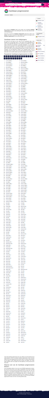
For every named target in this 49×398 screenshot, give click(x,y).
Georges (22, 292)
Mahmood (22, 332)
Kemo (22, 109)
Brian (22, 316)
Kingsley (22, 201)
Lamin (7, 60)
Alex (21, 140)
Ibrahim (22, 127)
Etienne (7, 311)
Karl (6, 309)
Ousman (7, 65)
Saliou (22, 258)
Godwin (22, 335)
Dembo (7, 136)
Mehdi (22, 306)
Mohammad (8, 266)
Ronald (7, 246)
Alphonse (7, 295)
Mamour (22, 188)
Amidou (22, 290)
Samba (22, 78)
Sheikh (22, 89)
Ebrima (22, 60)
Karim (22, 212)
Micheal (7, 300)
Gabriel (7, 146)
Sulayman (22, 70)
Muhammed (23, 68)
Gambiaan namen (41, 20)
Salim (22, 232)
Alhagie (7, 75)
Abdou (22, 73)
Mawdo (7, 230)
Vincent (7, 199)
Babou (22, 133)
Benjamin (22, 243)
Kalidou (7, 314)
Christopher (8, 164)
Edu (21, 319)
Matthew (22, 191)
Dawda (7, 85)
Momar (7, 198)
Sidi (6, 217)
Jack (21, 298)
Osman (22, 224)
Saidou (7, 125)
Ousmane (7, 193)
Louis (22, 204)
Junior (22, 327)
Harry (22, 198)
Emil (21, 311)
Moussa (7, 264)
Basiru (22, 130)
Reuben (7, 222)
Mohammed (23, 104)
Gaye (22, 120)
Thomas (22, 141)
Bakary (22, 67)
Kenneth (7, 287)
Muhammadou (8, 267)
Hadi (21, 222)
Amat (22, 159)
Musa (22, 65)
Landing (7, 109)
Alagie (7, 80)
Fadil (7, 342)
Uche (22, 253)
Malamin (22, 169)
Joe (21, 161)
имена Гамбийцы (41, 60)
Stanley (7, 301)
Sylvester (22, 293)
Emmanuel (8, 107)
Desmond (7, 209)
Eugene (7, 245)
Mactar (7, 335)
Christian (7, 225)
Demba (7, 83)
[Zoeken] (42, 5)
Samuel (7, 115)
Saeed (7, 298)
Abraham (7, 201)
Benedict (7, 258)
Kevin (7, 288)
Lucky (22, 251)
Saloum (22, 175)
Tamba (22, 225)
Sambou (22, 183)
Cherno (7, 93)
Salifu (7, 140)
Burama (7, 235)
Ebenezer (22, 233)
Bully (7, 240)
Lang (7, 156)
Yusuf (22, 182)
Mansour (22, 246)
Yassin (22, 151)
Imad (7, 251)
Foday (7, 94)
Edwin (7, 259)
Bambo (22, 248)
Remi (7, 188)
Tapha (7, 214)
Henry (22, 136)
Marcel (7, 261)
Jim (6, 182)
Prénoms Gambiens (41, 51)
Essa (7, 101)
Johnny (22, 259)
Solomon (7, 138)
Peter (22, 91)
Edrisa (22, 123)
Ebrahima (7, 195)
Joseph (22, 81)
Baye (7, 316)
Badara (22, 321)
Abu (6, 162)
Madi (21, 128)
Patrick (22, 146)
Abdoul (7, 169)
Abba (22, 209)
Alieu (7, 67)
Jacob (7, 212)
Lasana (7, 337)
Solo (21, 211)
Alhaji (7, 144)
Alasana (7, 133)
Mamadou (22, 99)
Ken (6, 290)
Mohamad (22, 340)
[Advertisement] (19, 23)
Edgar (7, 306)
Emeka (7, 206)
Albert (22, 143)
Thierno (22, 261)
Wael (7, 279)
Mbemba (7, 149)
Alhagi (7, 154)
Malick (7, 89)
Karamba (7, 178)
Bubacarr (22, 80)
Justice (7, 280)
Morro (7, 180)
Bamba (7, 219)
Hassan (22, 125)
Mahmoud (7, 227)
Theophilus (23, 334)
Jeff (21, 337)
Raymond (7, 172)
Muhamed (22, 157)
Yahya (7, 99)
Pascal (22, 326)
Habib (7, 112)
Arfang (7, 238)
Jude (7, 329)
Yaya (22, 86)
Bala (21, 195)
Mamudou (22, 178)
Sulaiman (22, 214)
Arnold (7, 332)
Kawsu (22, 107)
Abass (22, 235)
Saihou (7, 104)
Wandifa (22, 295)
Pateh (22, 199)
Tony (21, 144)
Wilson (22, 309)
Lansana (22, 256)
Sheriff (22, 88)
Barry (22, 180)
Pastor (7, 161)
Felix (21, 177)
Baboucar (22, 206)
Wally (7, 175)
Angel (22, 300)
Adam (22, 154)
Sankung (7, 170)
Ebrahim (7, 196)
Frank (22, 164)
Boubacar (7, 313)
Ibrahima (7, 148)
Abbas (7, 256)
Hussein (22, 227)
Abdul (7, 114)
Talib (7, 253)
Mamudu (7, 292)
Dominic (22, 216)
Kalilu (7, 185)
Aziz (6, 232)
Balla (22, 170)
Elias (7, 303)
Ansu (7, 120)
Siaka (22, 138)
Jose (7, 211)
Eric (21, 264)
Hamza (22, 219)
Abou (22, 162)
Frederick (7, 237)
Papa (22, 135)
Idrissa (22, 254)
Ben (6, 277)
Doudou (7, 340)
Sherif (22, 230)
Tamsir (22, 148)
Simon (7, 130)
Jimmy (22, 240)
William (22, 149)
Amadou (7, 72)
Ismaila (22, 75)
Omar (7, 62)
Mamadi (7, 128)
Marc (7, 293)
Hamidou (22, 190)
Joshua (7, 272)
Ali (6, 102)
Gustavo (22, 303)
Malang (7, 106)
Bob (6, 191)
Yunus (7, 321)
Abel (21, 287)
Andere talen (41, 1)
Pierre (7, 117)
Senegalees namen (41, 36)
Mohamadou (8, 243)
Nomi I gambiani (40, 53)
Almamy (22, 217)
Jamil (7, 204)
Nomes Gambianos (41, 55)
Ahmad (7, 224)
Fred (21, 203)
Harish (7, 282)
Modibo (7, 319)
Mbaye (7, 269)
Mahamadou (23, 269)
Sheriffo (7, 157)
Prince (7, 141)
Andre (22, 322)
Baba (22, 101)
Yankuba (7, 81)
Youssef (22, 324)
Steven (22, 172)
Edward (22, 115)
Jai (6, 285)
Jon (21, 238)
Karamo (22, 112)
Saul (7, 177)
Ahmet (7, 322)
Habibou (7, 183)
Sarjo (22, 85)
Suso (7, 190)
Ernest (7, 216)
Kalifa (7, 159)
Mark (7, 203)
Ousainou (22, 93)
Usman (7, 308)
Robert (7, 127)
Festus (22, 314)
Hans (7, 326)
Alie (6, 233)
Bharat (7, 327)
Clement (22, 308)
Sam (7, 135)
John (7, 78)
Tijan (21, 102)
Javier (22, 342)
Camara (7, 254)
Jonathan (7, 271)
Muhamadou (8, 248)
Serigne (22, 282)
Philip (7, 151)
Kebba (7, 70)
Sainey (7, 86)
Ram (7, 274)
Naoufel (7, 334)
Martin (22, 167)
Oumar (7, 324)
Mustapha (7, 73)
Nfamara (22, 122)
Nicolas (22, 301)
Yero (21, 271)
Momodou (22, 62)
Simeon (22, 280)
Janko (7, 143)
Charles (7, 167)
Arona (22, 237)
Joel (21, 329)
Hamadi (22, 313)
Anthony (22, 117)
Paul (21, 94)
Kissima (22, 196)
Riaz (21, 288)
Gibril (7, 123)
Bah (21, 266)
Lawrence (22, 185)
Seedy (7, 91)
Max (21, 274)
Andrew (7, 122)
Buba (22, 72)
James (22, 106)
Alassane (22, 279)
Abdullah (22, 277)
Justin (22, 245)
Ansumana (23, 83)
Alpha (22, 96)
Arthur (22, 285)
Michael (7, 96)
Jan (21, 267)
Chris (22, 156)
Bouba (22, 193)
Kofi (21, 272)
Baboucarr (8, 68)
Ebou (7, 88)
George (22, 114)
